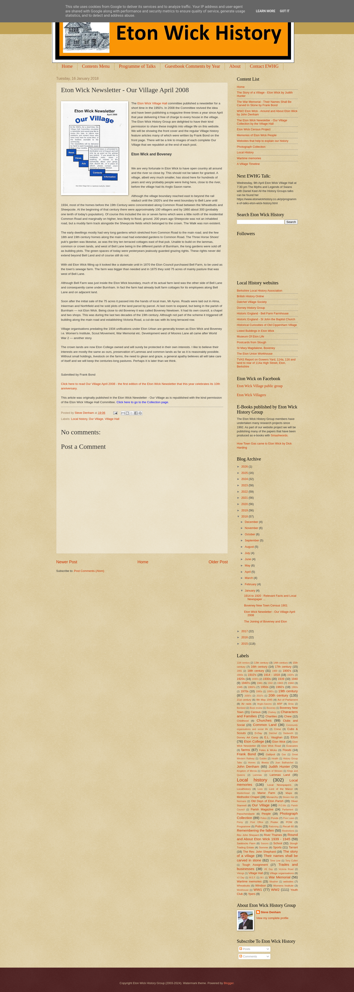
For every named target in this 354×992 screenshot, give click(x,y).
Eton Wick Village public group (260, 386)
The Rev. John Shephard (259, 851)
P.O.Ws (282, 805)
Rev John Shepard (248, 835)
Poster (274, 822)
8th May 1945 (264, 699)
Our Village (96, 419)
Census (256, 712)
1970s (245, 691)
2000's (248, 696)
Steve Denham (271, 912)
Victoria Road (286, 869)
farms (245, 750)
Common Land (264, 725)
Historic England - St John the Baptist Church (266, 319)
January (250, 590)
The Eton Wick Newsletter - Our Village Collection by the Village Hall (262, 122)
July (248, 553)
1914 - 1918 (272, 674)
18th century (255, 670)
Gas (284, 754)
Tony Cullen (291, 860)
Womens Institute (283, 885)
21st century (244, 699)
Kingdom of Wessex (272, 771)
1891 (239, 671)
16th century (259, 666)
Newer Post (66, 562)
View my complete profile (272, 918)
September (252, 540)
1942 (270, 683)
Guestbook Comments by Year (192, 66)
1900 (274, 671)
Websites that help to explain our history (262, 141)
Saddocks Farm (246, 843)
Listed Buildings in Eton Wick (255, 330)
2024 (245, 479)
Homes (252, 762)
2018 (245, 516)
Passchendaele (246, 813)
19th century (288, 691)
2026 (245, 466)
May (248, 565)
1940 (294, 679)
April (248, 571)
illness (265, 762)
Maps (289, 793)
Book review (256, 708)
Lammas (257, 775)
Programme (243, 826)
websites (288, 881)
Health (275, 758)
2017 (245, 631)
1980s (259, 691)
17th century (283, 666)
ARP (279, 703)
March (249, 578)
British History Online (250, 296)
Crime (277, 729)
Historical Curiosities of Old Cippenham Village (267, 325)
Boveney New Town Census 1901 (265, 605)
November (252, 528)
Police (263, 818)
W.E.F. (252, 877)
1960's (280, 687)
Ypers (251, 894)
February (251, 584)
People (266, 813)
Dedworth (288, 733)
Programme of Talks (137, 66)
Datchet (273, 733)
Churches (264, 720)
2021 (245, 497)
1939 (281, 679)
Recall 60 (288, 826)
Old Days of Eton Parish (267, 801)
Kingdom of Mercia (247, 771)
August (250, 546)
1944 (291, 683)
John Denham (248, 766)
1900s (240, 675)
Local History (245, 152)
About (235, 66)
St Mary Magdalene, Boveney (256, 348)
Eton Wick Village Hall (152, 103)
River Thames (273, 835)
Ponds (274, 818)
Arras (291, 704)
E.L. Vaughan (273, 737)
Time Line (275, 860)
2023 (245, 485)
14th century (280, 662)
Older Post (218, 562)
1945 (240, 687)
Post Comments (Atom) (89, 571)
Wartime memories (249, 158)
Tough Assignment (255, 864)
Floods (287, 750)
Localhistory (244, 789)
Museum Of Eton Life (250, 336)
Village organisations (282, 873)
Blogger (229, 983)
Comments (248, 956)
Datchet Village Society (252, 302)
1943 (280, 683)
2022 (245, 491)
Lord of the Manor (281, 789)
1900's (287, 670)
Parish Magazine (262, 809)
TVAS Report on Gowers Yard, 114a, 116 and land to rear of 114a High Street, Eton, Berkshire (266, 363)
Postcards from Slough (251, 342)
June (248, 559)
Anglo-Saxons (264, 704)
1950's (251, 687)
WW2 (275, 889)
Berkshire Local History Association (259, 290)
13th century (261, 662)
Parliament (287, 809)
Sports (277, 847)
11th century (243, 663)
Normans (241, 801)
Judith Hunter (279, 766)
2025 (245, 473)
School (277, 843)
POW (289, 822)
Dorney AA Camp (247, 737)
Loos (260, 789)
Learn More (265, 11)
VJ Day (241, 877)
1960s (294, 687)
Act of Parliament (287, 699)
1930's (255, 679)
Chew (288, 716)
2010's (259, 696)
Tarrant (293, 847)
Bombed (241, 708)
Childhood (243, 720)
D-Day (258, 733)
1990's (270, 691)
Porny (240, 822)
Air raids (246, 703)
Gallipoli (270, 754)
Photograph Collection (251, 146)
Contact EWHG (264, 66)
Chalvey (272, 712)
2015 (245, 643)
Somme (263, 847)
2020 (245, 504)
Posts (244, 949)
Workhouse (243, 890)
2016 (245, 637)
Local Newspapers (279, 785)
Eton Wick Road (271, 745)
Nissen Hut (288, 797)
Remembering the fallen (255, 830)
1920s (241, 679)
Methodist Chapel (248, 797)
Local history (79, 419)
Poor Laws (288, 818)
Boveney (271, 708)
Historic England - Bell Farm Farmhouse (263, 313)
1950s (264, 687)
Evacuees (292, 745)
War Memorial (279, 877)
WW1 (258, 889)
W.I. (262, 877)
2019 (245, 510)
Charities (271, 716)
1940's (245, 683)
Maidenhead (243, 793)
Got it (284, 11)
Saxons (264, 843)
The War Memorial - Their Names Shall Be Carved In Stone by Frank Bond (264, 103)
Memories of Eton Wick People (257, 135)
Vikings (240, 873)
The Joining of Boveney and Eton (265, 621)
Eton (294, 737)
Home (67, 66)
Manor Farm (266, 793)
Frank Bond (246, 754)
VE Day (268, 869)
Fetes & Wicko (268, 750)
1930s (267, 679)
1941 (260, 683)
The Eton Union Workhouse (254, 353)
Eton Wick (278, 741)
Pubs (258, 826)
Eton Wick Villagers (251, 395)
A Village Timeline (248, 164)
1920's (290, 675)
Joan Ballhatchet (284, 762)
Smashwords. (279, 435)
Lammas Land (280, 775)
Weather (273, 881)
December (252, 522)
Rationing (274, 826)
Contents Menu (96, 66)
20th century (278, 695)
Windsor (260, 885)
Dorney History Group (251, 307)
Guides (263, 758)
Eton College (254, 741)
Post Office (256, 822)
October (250, 534)
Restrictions (288, 831)
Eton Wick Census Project (253, 129)
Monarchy (272, 797)
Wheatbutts (243, 885)
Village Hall (112, 419)
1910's (252, 674)
